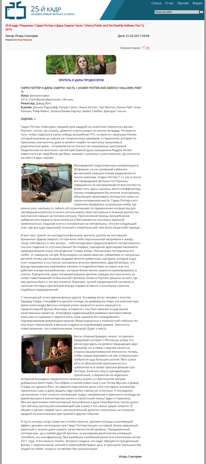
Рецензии (26, 25)
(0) (145, 48)
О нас (169, 3)
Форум (197, 3)
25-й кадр (11, 25)
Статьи (156, 3)
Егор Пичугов (24, 39)
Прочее (183, 3)
